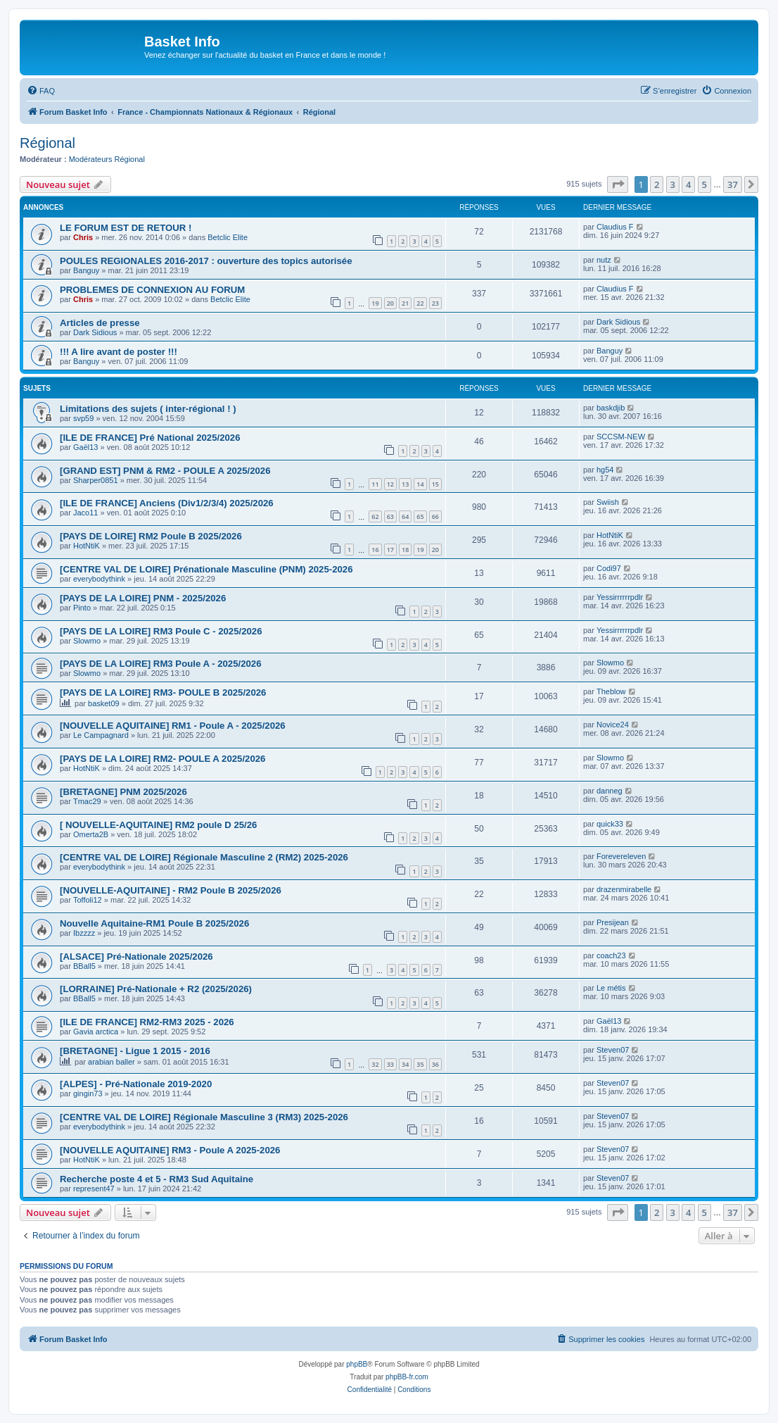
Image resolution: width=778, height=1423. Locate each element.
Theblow (611, 691)
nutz (604, 260)
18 (405, 549)
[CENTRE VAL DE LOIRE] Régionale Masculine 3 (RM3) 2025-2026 (204, 1117)
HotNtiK (86, 545)
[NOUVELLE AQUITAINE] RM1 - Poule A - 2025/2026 (173, 725)
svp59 (83, 418)
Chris (83, 237)
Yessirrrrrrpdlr (620, 597)
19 (374, 303)
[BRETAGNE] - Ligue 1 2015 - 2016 (135, 1051)
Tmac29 (87, 801)
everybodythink (99, 579)
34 (405, 1064)
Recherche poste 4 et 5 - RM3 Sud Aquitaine (156, 1179)
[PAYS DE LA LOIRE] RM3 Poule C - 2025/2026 (161, 631)
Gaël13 (85, 447)
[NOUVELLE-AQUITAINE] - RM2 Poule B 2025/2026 (170, 890)
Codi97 (609, 568)
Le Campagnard (101, 735)
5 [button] (704, 184)
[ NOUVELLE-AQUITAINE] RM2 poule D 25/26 (158, 825)
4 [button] (688, 184)
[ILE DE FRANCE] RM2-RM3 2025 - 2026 (147, 1022)
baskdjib (611, 407)
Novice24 (613, 724)
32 (374, 1064)
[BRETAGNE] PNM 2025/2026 (123, 791)
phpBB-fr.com (406, 1377)
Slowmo (87, 641)
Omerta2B (90, 834)
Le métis (611, 988)
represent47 (94, 1188)
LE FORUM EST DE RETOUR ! (125, 227)
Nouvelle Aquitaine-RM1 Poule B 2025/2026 (154, 923)
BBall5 (84, 966)
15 (435, 484)
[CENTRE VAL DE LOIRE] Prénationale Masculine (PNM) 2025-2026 (206, 569)
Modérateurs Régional (107, 159)
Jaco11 (85, 512)
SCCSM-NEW (621, 436)
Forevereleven (621, 856)
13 (405, 484)
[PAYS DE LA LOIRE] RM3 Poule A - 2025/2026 (161, 663)
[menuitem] (41, 90)
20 (390, 303)
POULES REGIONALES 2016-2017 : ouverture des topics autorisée (206, 261)
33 (390, 1064)
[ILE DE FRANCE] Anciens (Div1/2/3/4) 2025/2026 (167, 503)
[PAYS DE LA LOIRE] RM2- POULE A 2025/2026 (162, 758)
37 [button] (732, 184)
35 (419, 1064)
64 (405, 516)
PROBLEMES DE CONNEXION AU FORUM (152, 289)
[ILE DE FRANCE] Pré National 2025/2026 (150, 437)
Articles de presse (100, 323)
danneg (610, 790)
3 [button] (672, 184)
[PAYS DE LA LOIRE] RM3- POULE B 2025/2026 (163, 692)
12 (390, 484)
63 (390, 516)
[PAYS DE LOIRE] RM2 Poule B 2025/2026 (151, 536)
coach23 (611, 955)
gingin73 (88, 1093)
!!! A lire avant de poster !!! (118, 351)
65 (419, 516)
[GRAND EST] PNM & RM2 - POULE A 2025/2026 (165, 470)
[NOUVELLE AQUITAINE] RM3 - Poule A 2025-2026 (170, 1150)
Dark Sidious (95, 332)
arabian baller (111, 1062)
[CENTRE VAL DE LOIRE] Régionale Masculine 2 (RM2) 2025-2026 (204, 857)
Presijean (613, 922)
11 (374, 484)
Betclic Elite (228, 237)
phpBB (356, 1364)
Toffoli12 (87, 900)
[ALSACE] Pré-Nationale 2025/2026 (136, 956)
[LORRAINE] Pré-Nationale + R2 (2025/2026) (156, 989)
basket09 (104, 703)
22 (419, 303)
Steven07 (613, 1050)
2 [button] (656, 184)
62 (374, 516)
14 (419, 484)
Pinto (82, 607)
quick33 (610, 824)
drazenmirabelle (624, 889)
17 (390, 549)
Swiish (608, 502)
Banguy (86, 270)
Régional (47, 143)
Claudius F (615, 226)
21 (405, 303)
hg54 (605, 469)
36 (435, 1064)
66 (435, 516)
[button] (617, 184)
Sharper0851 (95, 480)
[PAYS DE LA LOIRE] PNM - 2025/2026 (143, 598)
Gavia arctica (95, 1031)
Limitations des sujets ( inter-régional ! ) (148, 408)
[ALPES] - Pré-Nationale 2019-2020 (136, 1084)
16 (374, 549)
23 (435, 303)
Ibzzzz (84, 933)
